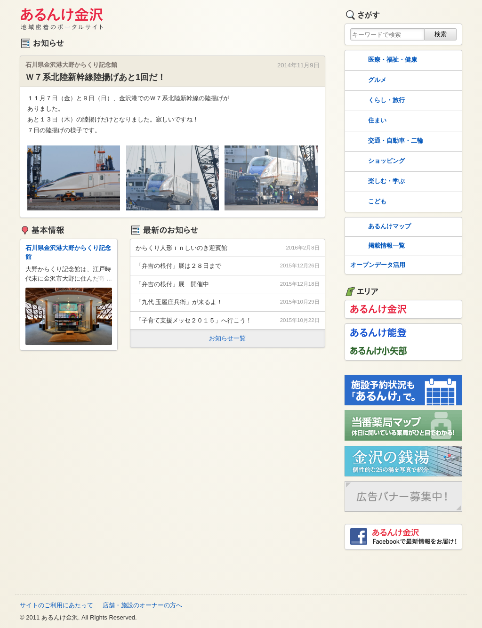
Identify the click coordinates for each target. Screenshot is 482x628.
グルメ (367, 80)
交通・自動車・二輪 (385, 141)
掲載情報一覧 (376, 246)
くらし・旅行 (376, 100)
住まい (367, 121)
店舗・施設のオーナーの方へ (142, 605)
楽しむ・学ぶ (376, 181)
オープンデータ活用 (377, 264)
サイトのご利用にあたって (56, 605)
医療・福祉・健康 (382, 60)
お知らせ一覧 (227, 338)
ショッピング (376, 161)
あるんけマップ (379, 227)
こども (367, 201)
